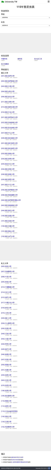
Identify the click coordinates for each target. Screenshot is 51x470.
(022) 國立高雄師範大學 (9, 122)
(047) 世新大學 (6, 359)
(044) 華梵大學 (6, 344)
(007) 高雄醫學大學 (7, 271)
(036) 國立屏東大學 (7, 169)
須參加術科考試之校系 (17, 457)
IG (17, 468)
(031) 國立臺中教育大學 (9, 143)
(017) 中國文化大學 (7, 302)
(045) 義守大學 (6, 349)
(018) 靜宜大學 (6, 308)
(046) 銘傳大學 (6, 354)
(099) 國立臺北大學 (7, 210)
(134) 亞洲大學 (6, 421)
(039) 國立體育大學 (7, 179)
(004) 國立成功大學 (7, 91)
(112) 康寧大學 (6, 406)
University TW (11, 2)
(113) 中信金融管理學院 (9, 411)
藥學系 (20, 59)
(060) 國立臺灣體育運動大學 (11, 200)
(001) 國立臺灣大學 (7, 76)
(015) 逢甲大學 (6, 297)
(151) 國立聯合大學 (7, 231)
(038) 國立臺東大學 (7, 174)
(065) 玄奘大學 (6, 380)
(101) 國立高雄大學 (7, 221)
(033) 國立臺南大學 (7, 153)
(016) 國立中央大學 (7, 112)
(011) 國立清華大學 (7, 102)
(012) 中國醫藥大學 (7, 287)
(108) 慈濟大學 (6, 390)
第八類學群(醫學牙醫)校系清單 (19, 462)
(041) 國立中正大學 (7, 184)
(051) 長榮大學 (6, 370)
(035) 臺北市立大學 (7, 164)
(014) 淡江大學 (6, 292)
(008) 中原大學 (6, 277)
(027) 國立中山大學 (7, 133)
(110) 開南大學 (6, 401)
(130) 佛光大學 (6, 416)
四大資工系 (38, 59)
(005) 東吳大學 (6, 266)
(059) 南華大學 (6, 375)
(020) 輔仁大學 (6, 318)
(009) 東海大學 (6, 282)
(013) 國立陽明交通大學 (9, 107)
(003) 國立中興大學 (7, 86)
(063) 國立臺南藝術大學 (9, 205)
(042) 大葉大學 (6, 339)
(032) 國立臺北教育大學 (9, 148)
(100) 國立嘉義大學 (7, 216)
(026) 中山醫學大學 (7, 323)
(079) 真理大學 (6, 385)
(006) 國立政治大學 (7, 96)
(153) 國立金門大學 (7, 236)
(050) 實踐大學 (6, 365)
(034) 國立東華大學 (7, 159)
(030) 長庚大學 (6, 328)
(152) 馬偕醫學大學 (7, 427)
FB (14, 468)
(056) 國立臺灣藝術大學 (9, 190)
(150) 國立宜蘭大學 (7, 226)
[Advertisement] (25, 43)
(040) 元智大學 (6, 333)
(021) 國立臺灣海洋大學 (9, 117)
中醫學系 (4, 59)
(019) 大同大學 (6, 313)
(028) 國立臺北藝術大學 (9, 138)
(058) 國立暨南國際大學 (9, 195)
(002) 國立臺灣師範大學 (9, 81)
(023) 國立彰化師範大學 (9, 128)
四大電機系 (5, 64)
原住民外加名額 (15, 459)
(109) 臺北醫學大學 (7, 396)
